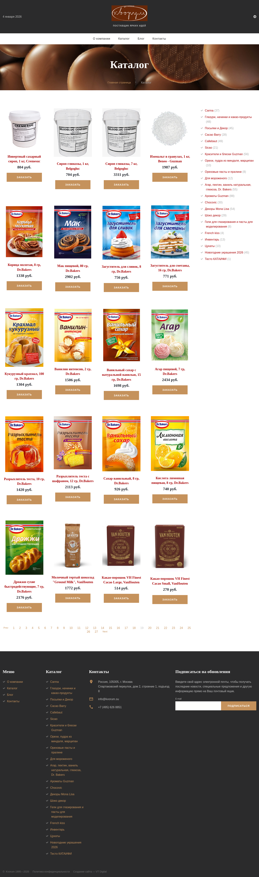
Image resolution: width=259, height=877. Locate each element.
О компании (101, 38)
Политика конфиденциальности (51, 869)
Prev (6, 625)
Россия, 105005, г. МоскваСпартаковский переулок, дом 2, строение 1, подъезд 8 (133, 684)
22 (166, 625)
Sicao (211, 147)
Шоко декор (215, 215)
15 (111, 625)
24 (181, 625)
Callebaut (214, 141)
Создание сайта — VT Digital (90, 869)
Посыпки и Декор (219, 128)
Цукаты (213, 246)
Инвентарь (215, 239)
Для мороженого (219, 178)
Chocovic (214, 202)
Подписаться (239, 703)
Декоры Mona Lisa (220, 208)
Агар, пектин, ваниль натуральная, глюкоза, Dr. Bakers (65, 768)
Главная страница (119, 82)
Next (105, 629)
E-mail (178, 696)
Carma (212, 110)
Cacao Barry (216, 134)
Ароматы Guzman (220, 195)
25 (189, 625)
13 (95, 625)
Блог (141, 38)
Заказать (24, 176)
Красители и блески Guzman (227, 154)
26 (88, 629)
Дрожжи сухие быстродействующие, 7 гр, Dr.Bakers (24, 584)
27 (95, 629)
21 (158, 625)
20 (150, 625)
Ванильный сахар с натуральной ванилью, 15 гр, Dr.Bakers (121, 374)
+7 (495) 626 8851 (110, 705)
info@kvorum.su (108, 696)
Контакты (159, 38)
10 (71, 625)
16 (119, 625)
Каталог (124, 38)
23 (174, 625)
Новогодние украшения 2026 (227, 252)
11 (79, 625)
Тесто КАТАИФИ (218, 259)
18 (134, 625)
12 (87, 625)
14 (103, 625)
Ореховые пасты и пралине (225, 171)
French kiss (214, 233)
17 (126, 625)
